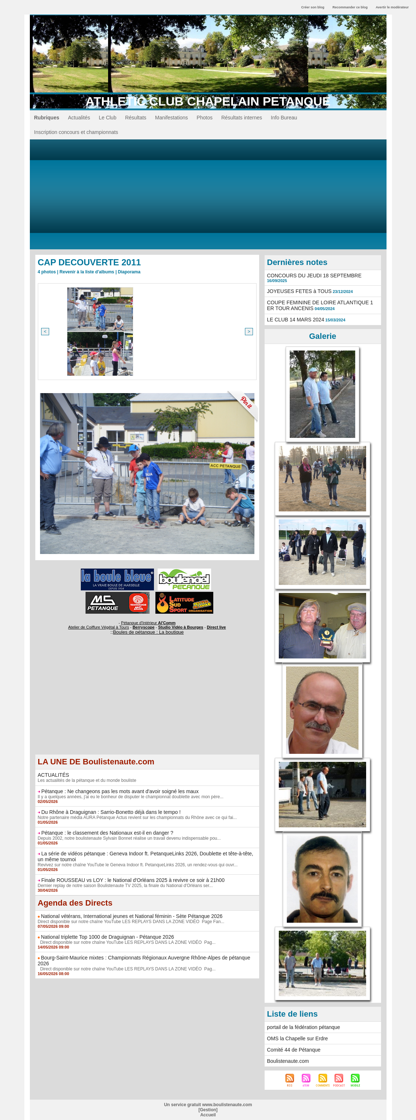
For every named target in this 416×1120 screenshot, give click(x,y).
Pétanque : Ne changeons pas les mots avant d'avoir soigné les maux (119, 791)
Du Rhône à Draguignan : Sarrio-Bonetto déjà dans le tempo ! (111, 812)
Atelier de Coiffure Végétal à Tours (98, 627)
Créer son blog (312, 7)
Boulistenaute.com (288, 1061)
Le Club (107, 117)
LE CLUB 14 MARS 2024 (295, 319)
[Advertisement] (208, 194)
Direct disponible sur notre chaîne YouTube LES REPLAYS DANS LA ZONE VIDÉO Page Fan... (131, 921)
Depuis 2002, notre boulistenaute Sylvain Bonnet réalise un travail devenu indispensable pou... (129, 838)
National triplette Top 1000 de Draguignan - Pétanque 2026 (107, 937)
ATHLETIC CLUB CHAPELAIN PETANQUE (208, 101)
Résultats (135, 117)
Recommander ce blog (350, 7)
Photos (205, 117)
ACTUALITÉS (53, 775)
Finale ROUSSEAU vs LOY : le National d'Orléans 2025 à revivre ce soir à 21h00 (133, 880)
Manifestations (171, 117)
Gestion (208, 1109)
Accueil (208, 1114)
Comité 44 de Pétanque (294, 1050)
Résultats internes (241, 117)
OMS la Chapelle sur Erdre (297, 1038)
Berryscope (143, 627)
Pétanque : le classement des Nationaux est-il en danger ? (107, 833)
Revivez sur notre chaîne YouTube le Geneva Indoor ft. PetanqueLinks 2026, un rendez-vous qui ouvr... (138, 864)
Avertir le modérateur (392, 7)
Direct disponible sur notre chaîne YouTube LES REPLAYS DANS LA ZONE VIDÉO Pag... (127, 942)
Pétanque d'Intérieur (148, 623)
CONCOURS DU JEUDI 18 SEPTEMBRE (314, 275)
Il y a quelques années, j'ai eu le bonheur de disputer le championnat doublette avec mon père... (131, 796)
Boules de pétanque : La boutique (148, 632)
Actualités (79, 117)
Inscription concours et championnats (76, 132)
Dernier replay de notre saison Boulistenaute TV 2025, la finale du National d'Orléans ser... (125, 885)
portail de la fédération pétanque (303, 1027)
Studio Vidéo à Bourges (180, 627)
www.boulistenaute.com (227, 1104)
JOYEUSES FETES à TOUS (299, 291)
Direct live (216, 627)
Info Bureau (284, 117)
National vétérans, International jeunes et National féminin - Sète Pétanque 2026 (131, 916)
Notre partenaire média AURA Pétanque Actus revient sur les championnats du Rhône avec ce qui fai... (137, 817)
